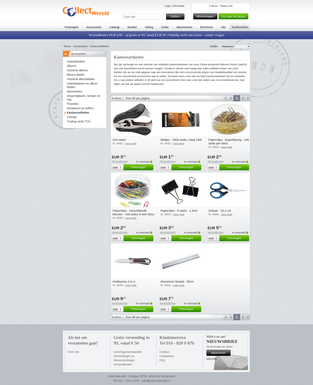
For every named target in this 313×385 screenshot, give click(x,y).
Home (67, 46)
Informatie (178, 5)
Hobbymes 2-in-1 (124, 281)
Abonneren (220, 353)
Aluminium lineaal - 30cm (177, 281)
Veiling (149, 27)
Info (223, 27)
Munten (132, 27)
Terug (230, 98)
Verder (242, 98)
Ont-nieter (119, 139)
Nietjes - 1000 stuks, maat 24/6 (181, 139)
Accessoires (93, 27)
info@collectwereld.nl (156, 380)
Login (167, 5)
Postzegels (71, 27)
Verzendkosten (120, 161)
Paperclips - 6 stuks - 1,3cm (178, 210)
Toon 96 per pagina (137, 98)
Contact (164, 351)
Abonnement (184, 27)
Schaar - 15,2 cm (219, 210)
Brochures (206, 27)
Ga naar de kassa (234, 16)
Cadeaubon (166, 356)
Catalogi (114, 27)
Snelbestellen (239, 27)
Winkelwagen (206, 16)
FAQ (162, 360)
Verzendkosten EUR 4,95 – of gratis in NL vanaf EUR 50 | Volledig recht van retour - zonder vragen (156, 35)
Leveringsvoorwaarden (128, 351)
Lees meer (211, 358)
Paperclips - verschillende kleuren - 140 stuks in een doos (133, 212)
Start (225, 98)
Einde (247, 98)
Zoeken (176, 17)
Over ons (73, 351)
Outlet (164, 27)
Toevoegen (141, 167)
